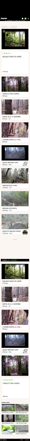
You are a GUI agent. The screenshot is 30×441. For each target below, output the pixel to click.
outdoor (23, 20)
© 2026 (21, 439)
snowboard (9, 20)
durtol (9, 260)
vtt (13, 20)
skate (16, 20)
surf (19, 20)
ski (5, 20)
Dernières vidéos (6, 402)
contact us (27, 439)
